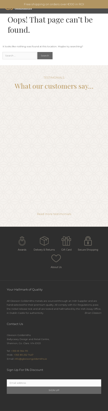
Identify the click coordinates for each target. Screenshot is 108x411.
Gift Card (66, 242)
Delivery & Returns (44, 242)
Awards (22, 242)
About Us (56, 260)
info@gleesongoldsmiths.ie (31, 358)
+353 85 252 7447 (23, 354)
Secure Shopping (88, 242)
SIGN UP (54, 390)
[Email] (54, 383)
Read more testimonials (54, 214)
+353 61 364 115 (19, 350)
